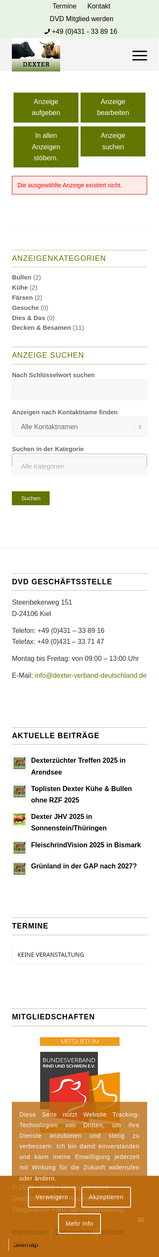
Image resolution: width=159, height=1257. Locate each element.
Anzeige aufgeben (46, 107)
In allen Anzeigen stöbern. (46, 147)
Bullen (21, 277)
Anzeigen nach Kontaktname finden (64, 412)
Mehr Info (79, 1223)
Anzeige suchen (113, 141)
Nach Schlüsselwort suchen (53, 375)
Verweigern (52, 1197)
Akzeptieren (106, 1197)
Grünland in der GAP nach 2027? (84, 866)
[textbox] (79, 466)
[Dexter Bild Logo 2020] (66, 54)
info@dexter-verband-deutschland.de (91, 675)
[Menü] (135, 54)
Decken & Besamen (41, 327)
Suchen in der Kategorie (48, 449)
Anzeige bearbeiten (113, 107)
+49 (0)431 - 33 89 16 (84, 31)
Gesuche (25, 307)
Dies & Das (28, 317)
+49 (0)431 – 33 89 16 (71, 630)
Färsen (22, 297)
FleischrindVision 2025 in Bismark (86, 845)
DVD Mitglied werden (81, 18)
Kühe (20, 287)
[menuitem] (64, 6)
